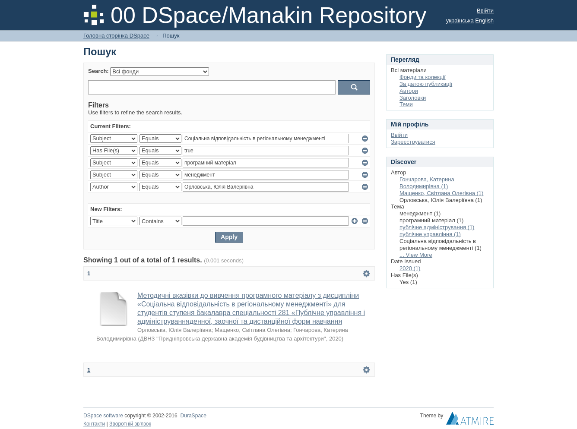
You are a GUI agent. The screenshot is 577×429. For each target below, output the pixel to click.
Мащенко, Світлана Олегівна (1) (441, 193)
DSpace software (103, 416)
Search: (98, 71)
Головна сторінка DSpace (116, 35)
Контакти (94, 424)
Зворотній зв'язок (130, 424)
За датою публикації (425, 84)
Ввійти (485, 10)
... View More (415, 255)
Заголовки (412, 98)
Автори (408, 91)
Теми (406, 104)
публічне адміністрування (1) (436, 227)
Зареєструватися (413, 142)
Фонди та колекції (422, 77)
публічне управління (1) (430, 234)
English (484, 20)
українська (460, 20)
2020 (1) (409, 268)
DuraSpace (193, 416)
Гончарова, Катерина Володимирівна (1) (426, 182)
